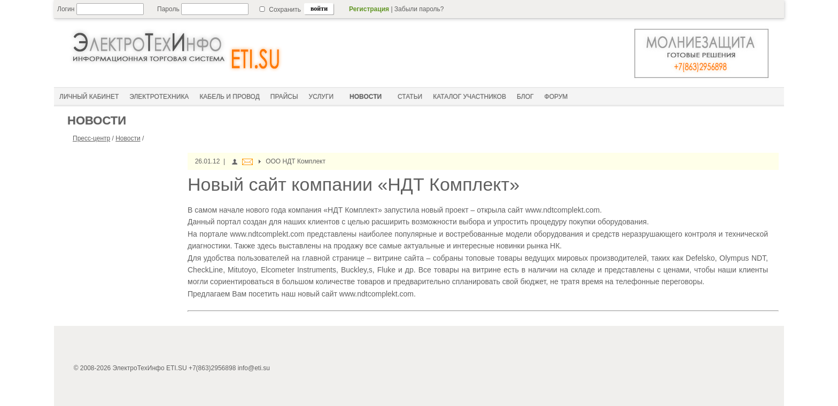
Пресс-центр (91, 138)
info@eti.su (254, 368)
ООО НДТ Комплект (295, 161)
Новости (127, 138)
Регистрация (369, 9)
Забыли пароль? (419, 9)
